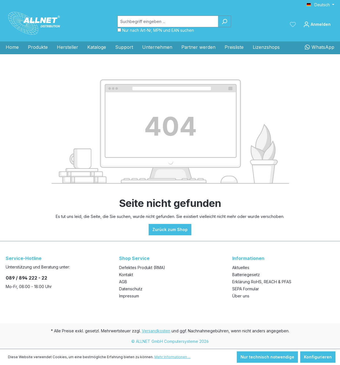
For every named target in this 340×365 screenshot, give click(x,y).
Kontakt (126, 274)
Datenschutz (130, 288)
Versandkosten (156, 330)
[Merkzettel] (293, 24)
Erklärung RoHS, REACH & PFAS (261, 281)
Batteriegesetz (246, 274)
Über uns (240, 295)
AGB (123, 281)
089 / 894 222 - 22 (26, 278)
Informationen (248, 258)
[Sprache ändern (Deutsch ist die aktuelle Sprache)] (320, 5)
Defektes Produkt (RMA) (142, 267)
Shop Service (134, 258)
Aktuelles (240, 267)
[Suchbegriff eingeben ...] (167, 21)
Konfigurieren (318, 356)
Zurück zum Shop (170, 229)
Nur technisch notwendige (267, 356)
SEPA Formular (245, 288)
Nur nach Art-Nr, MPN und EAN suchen (158, 30)
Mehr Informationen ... (172, 357)
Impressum (129, 295)
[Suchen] (224, 21)
